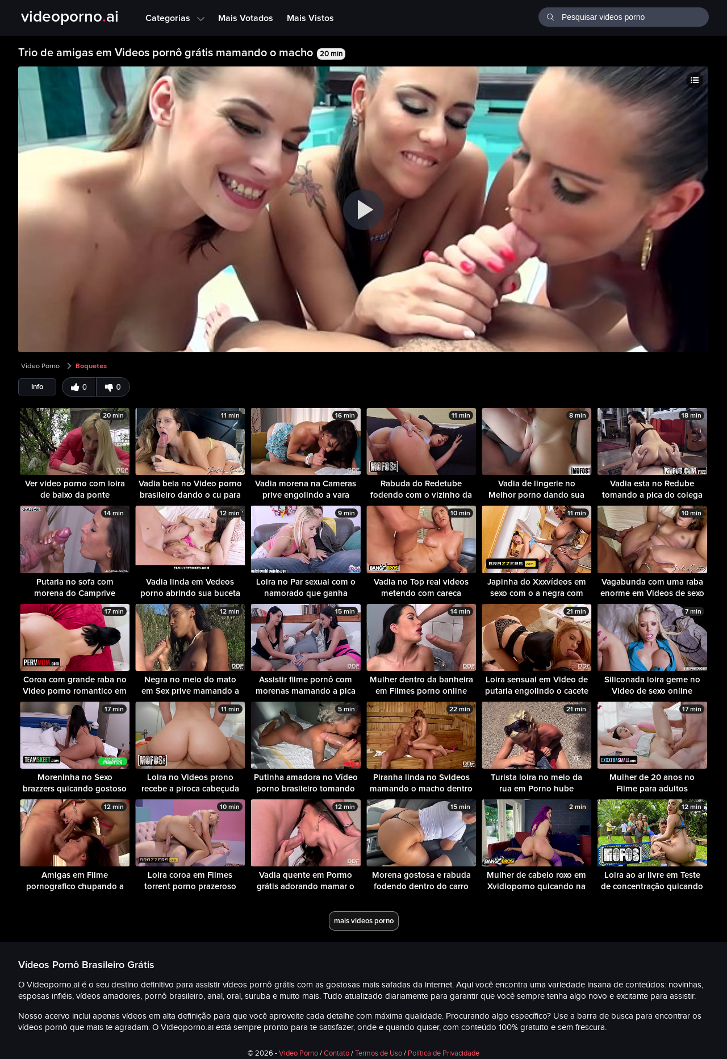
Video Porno (40, 365)
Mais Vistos (310, 17)
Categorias (174, 17)
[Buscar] (550, 16)
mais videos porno (364, 920)
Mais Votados (245, 17)
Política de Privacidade (443, 1053)
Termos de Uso (378, 1053)
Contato (336, 1053)
